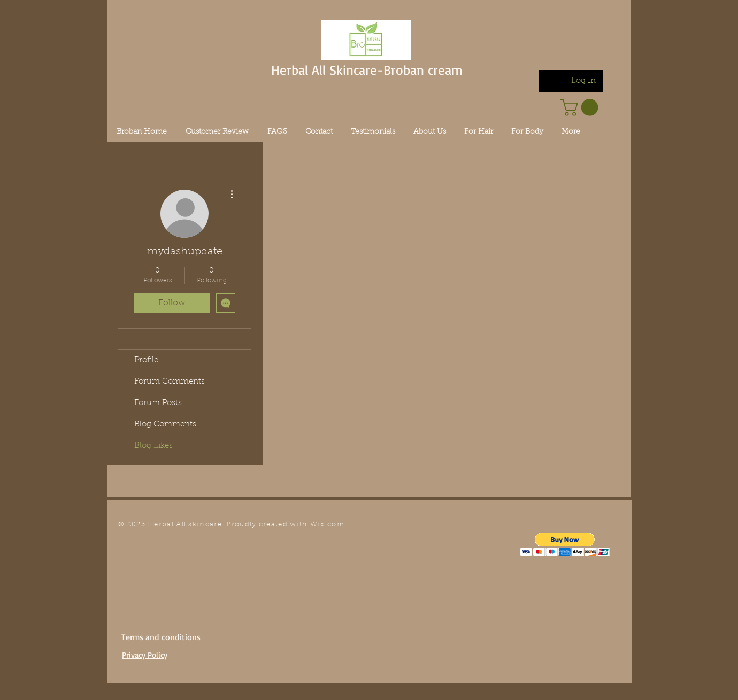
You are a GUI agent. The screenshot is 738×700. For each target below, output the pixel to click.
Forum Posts (158, 403)
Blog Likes (153, 446)
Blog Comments (165, 425)
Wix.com (327, 524)
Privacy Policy (144, 655)
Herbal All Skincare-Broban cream (367, 69)
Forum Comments (169, 382)
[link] (581, 107)
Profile (146, 360)
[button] (565, 544)
